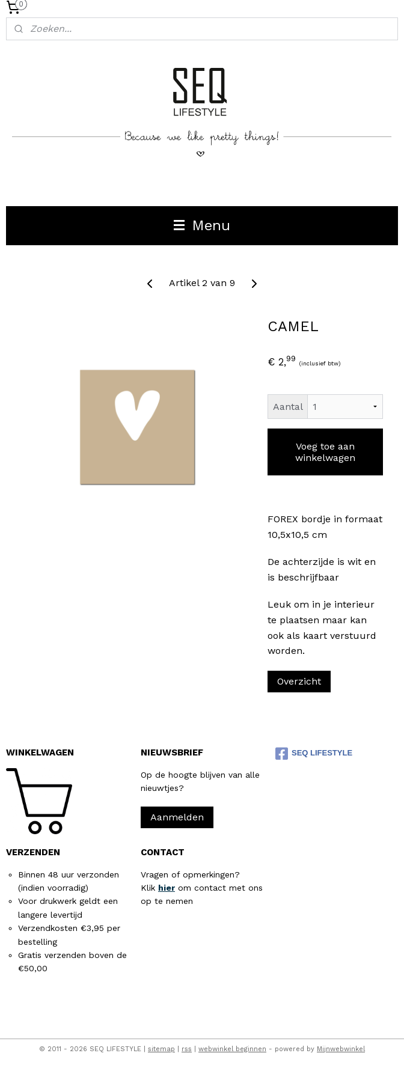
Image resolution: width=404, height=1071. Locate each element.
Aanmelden (177, 817)
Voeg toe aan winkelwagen (325, 452)
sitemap (161, 1049)
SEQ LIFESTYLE (313, 753)
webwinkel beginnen (232, 1049)
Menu (202, 225)
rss (187, 1049)
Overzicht (299, 681)
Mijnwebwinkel (341, 1049)
